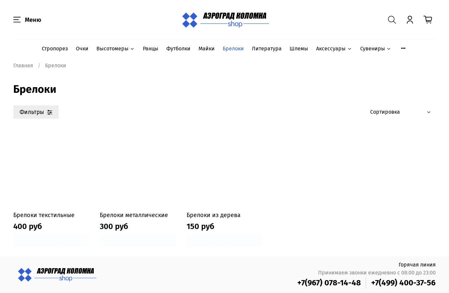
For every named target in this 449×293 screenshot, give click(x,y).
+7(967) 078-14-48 (329, 282)
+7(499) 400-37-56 (403, 282)
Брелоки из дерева (214, 215)
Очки (82, 48)
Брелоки (233, 48)
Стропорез (55, 48)
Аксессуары (334, 48)
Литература (267, 48)
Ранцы (150, 48)
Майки (206, 48)
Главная (23, 65)
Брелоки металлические (134, 215)
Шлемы (299, 48)
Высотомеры (115, 48)
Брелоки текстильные (44, 215)
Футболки (178, 48)
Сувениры (375, 48)
